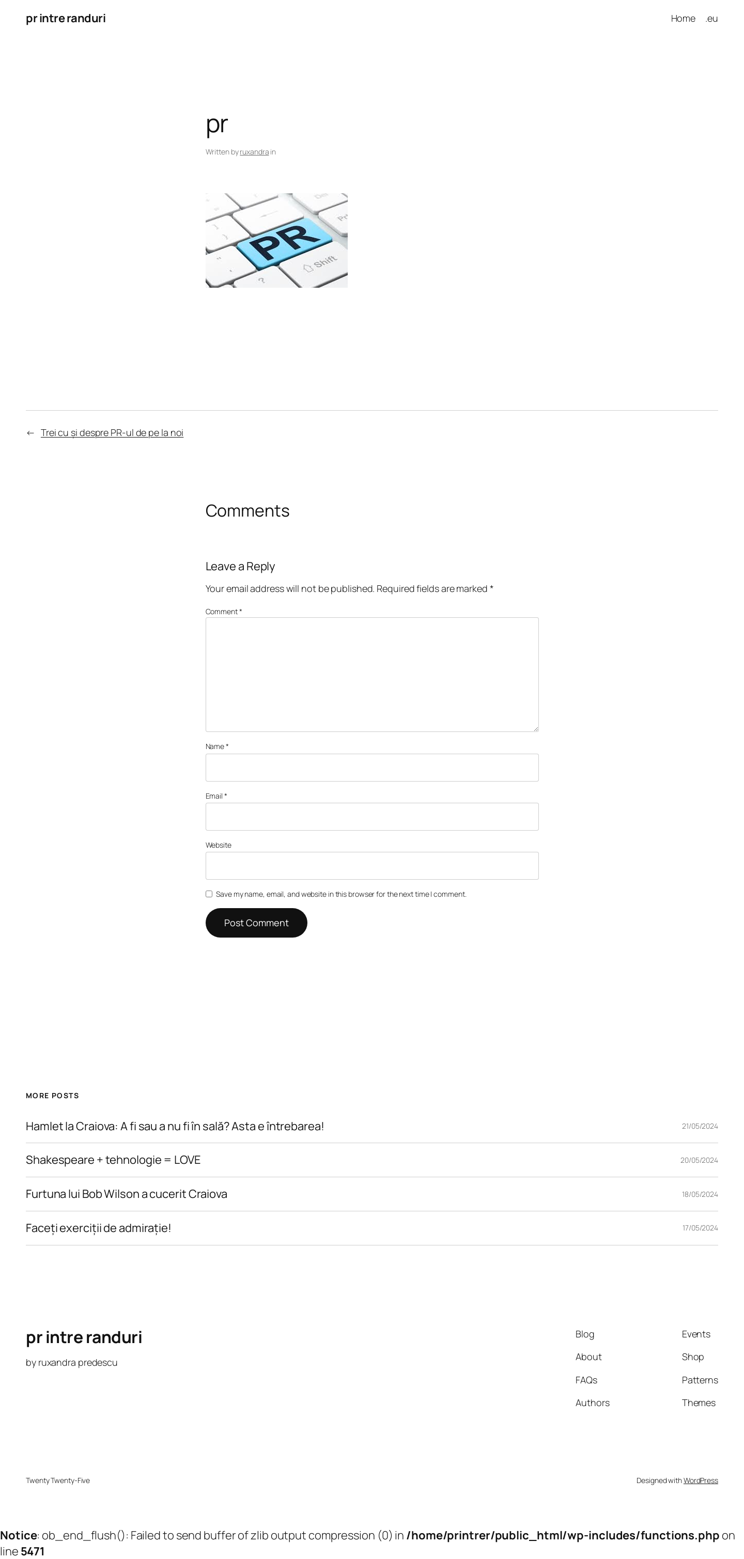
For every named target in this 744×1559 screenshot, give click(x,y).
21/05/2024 (700, 1126)
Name (217, 746)
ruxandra (254, 152)
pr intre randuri (65, 18)
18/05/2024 (700, 1194)
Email (216, 796)
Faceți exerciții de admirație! (99, 1228)
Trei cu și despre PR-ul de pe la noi (112, 432)
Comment (224, 611)
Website (218, 845)
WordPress (701, 1480)
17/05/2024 (700, 1228)
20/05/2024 (699, 1160)
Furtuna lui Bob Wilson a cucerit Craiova (126, 1194)
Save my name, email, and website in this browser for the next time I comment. (341, 894)
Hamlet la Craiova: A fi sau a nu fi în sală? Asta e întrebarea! (175, 1126)
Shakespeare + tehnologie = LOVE (113, 1159)
